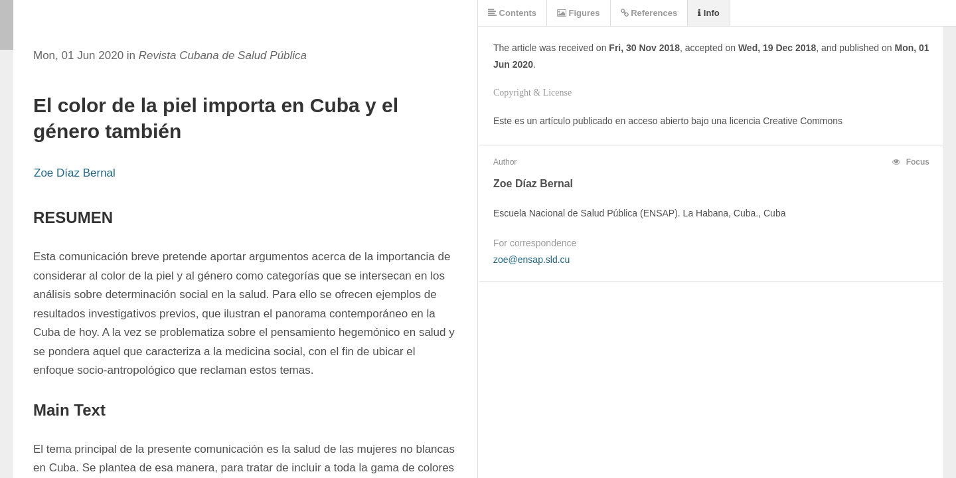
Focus (910, 162)
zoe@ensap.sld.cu (531, 259)
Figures (578, 13)
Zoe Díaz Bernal (75, 173)
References (649, 13)
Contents (512, 13)
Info (708, 13)
